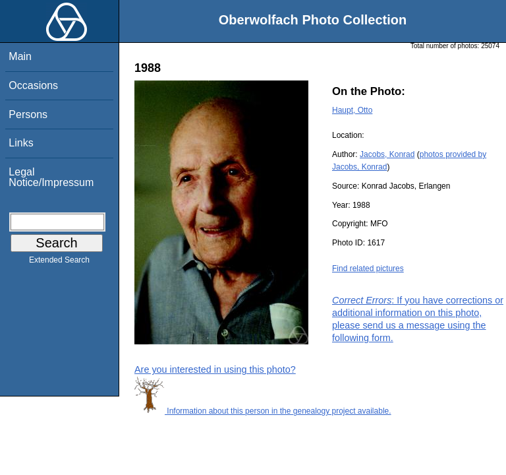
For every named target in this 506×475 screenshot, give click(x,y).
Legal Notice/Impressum (51, 177)
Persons (28, 114)
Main (20, 56)
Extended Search (59, 263)
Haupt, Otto (352, 110)
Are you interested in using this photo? (215, 369)
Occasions (33, 85)
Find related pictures (368, 268)
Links (21, 142)
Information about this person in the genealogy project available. (262, 411)
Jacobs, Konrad (387, 154)
